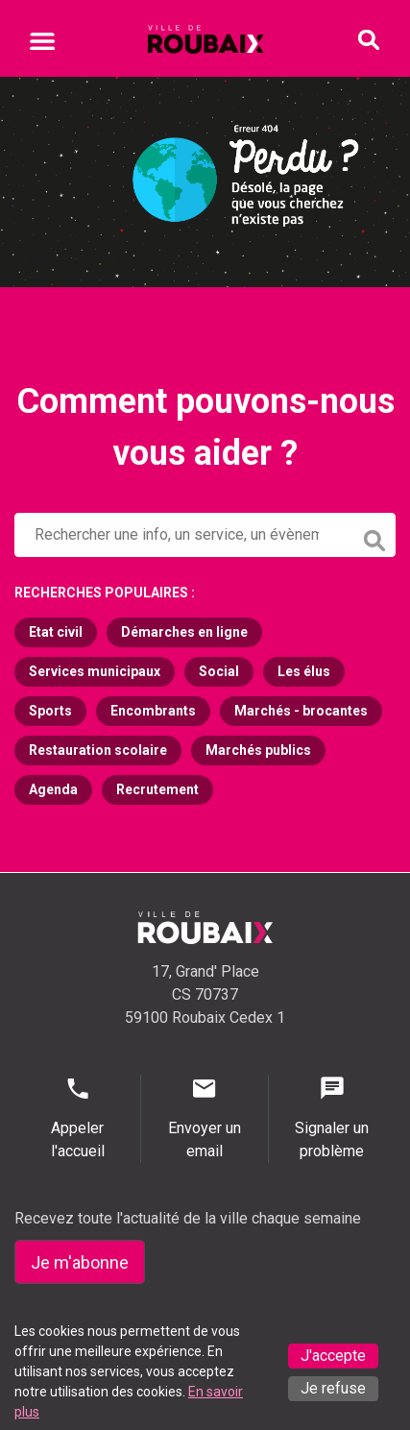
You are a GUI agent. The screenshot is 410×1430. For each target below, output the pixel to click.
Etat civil (56, 632)
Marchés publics (258, 750)
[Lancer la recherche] (376, 535)
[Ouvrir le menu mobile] (42, 44)
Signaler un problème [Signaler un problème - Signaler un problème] (332, 1117)
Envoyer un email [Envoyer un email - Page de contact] (204, 1117)
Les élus (303, 671)
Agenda (53, 789)
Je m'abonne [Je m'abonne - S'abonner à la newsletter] (80, 1262)
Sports (50, 710)
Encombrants (153, 710)
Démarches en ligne (184, 632)
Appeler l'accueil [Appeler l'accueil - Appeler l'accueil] (77, 1117)
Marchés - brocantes (301, 710)
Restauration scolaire (98, 750)
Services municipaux (94, 671)
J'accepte (333, 1355)
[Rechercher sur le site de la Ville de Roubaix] (183, 535)
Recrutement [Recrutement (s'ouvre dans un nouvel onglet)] (157, 789)
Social (219, 671)
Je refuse (333, 1388)
